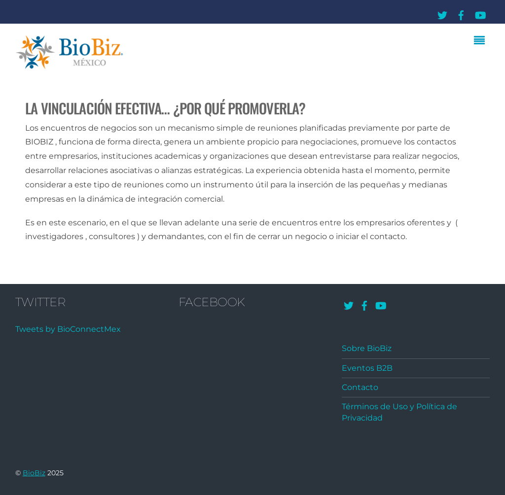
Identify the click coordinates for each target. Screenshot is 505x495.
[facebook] (461, 13)
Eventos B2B (367, 368)
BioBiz (34, 473)
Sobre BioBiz (367, 348)
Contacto (360, 387)
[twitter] (442, 13)
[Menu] (482, 41)
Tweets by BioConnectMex (68, 329)
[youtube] (480, 13)
